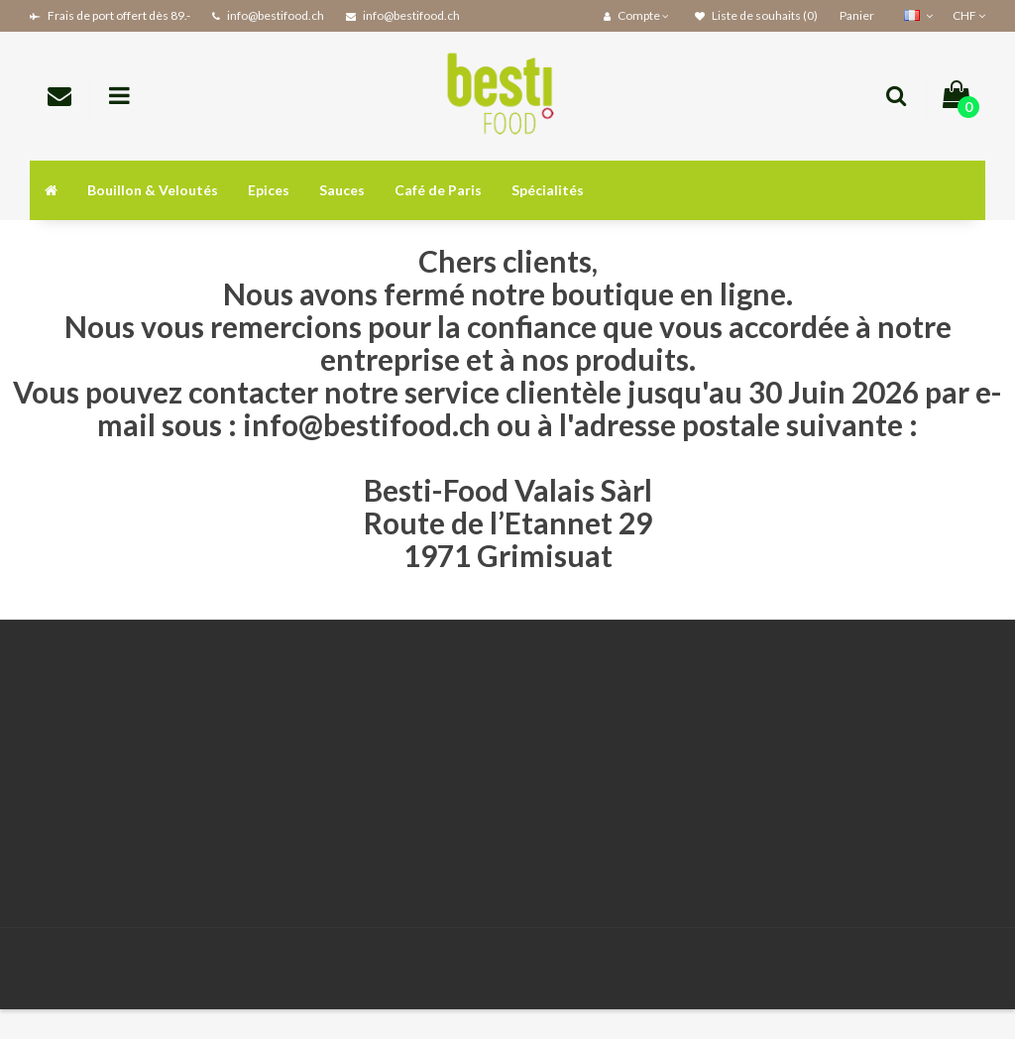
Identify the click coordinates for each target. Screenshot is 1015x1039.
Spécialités (547, 189)
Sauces (342, 189)
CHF (969, 15)
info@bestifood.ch (367, 424)
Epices (268, 189)
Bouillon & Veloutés (152, 189)
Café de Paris (438, 189)
